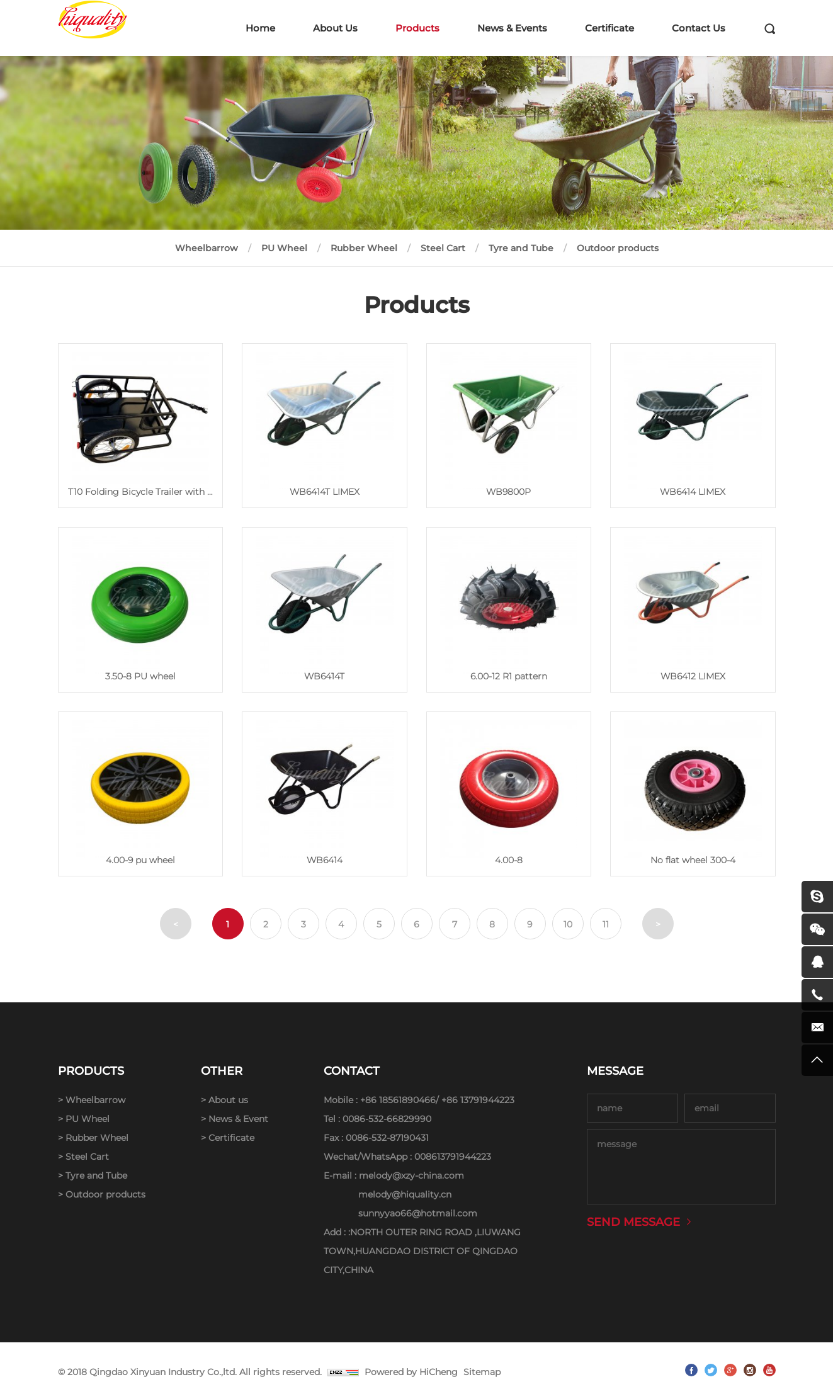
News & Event (238, 1118)
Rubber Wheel (364, 248)
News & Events (512, 28)
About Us (335, 28)
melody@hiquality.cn (404, 1194)
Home (260, 28)
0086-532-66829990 (387, 1118)
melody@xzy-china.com (411, 1175)
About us (228, 1100)
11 (606, 924)
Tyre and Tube (521, 248)
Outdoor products (618, 248)
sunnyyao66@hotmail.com (417, 1213)
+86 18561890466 (398, 1100)
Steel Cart (443, 248)
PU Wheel (284, 248)
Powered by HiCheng (411, 1372)
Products (417, 28)
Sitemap (482, 1372)
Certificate (609, 28)
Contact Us (698, 28)
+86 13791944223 (477, 1100)
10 (568, 924)
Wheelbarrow (206, 248)
